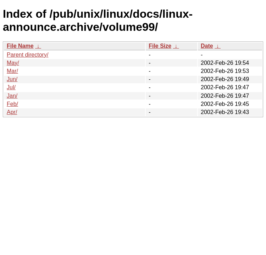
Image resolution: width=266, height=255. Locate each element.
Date (207, 46)
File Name (20, 46)
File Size (160, 46)
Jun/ (12, 79)
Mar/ (12, 71)
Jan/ (12, 96)
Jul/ (11, 87)
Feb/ (12, 104)
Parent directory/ (27, 55)
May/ (13, 63)
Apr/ (12, 112)
